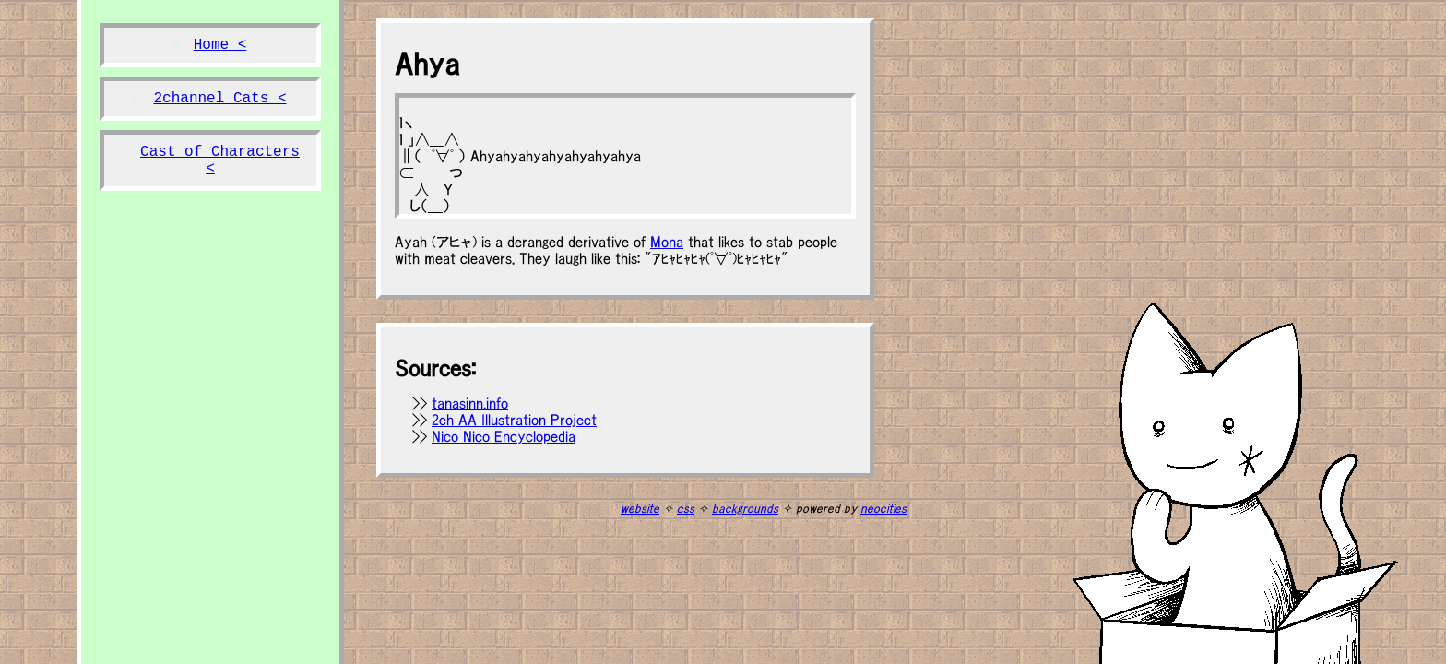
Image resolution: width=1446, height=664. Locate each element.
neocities (883, 509)
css (685, 509)
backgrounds (745, 509)
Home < (220, 45)
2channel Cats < (219, 98)
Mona (666, 241)
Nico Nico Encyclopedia (503, 436)
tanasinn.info (470, 403)
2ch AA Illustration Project (514, 419)
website (640, 509)
